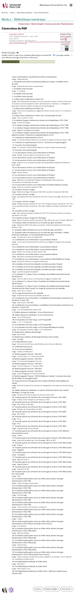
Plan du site (66, 589)
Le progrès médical (16, 34)
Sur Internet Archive (65, 43)
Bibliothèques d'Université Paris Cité (53, 5)
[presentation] (21, 68)
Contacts (37, 589)
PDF (64, 39)
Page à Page (66, 34)
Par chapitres (66, 37)
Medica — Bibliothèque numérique (23, 19)
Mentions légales (51, 589)
